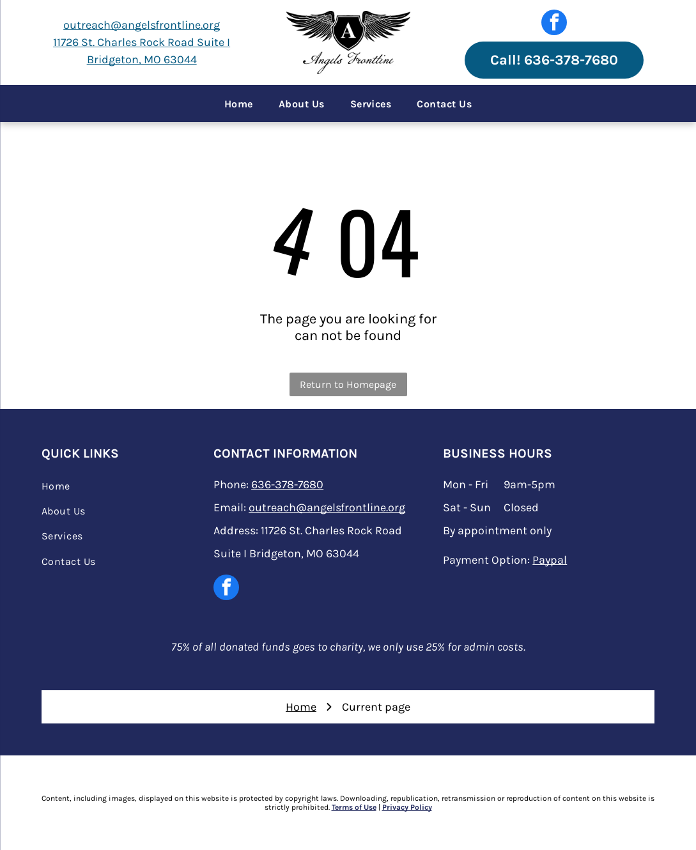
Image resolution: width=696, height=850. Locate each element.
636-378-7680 (287, 484)
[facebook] (554, 24)
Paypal (549, 560)
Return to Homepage (348, 384)
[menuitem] (239, 103)
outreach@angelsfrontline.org (141, 25)
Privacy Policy (407, 807)
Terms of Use (354, 807)
